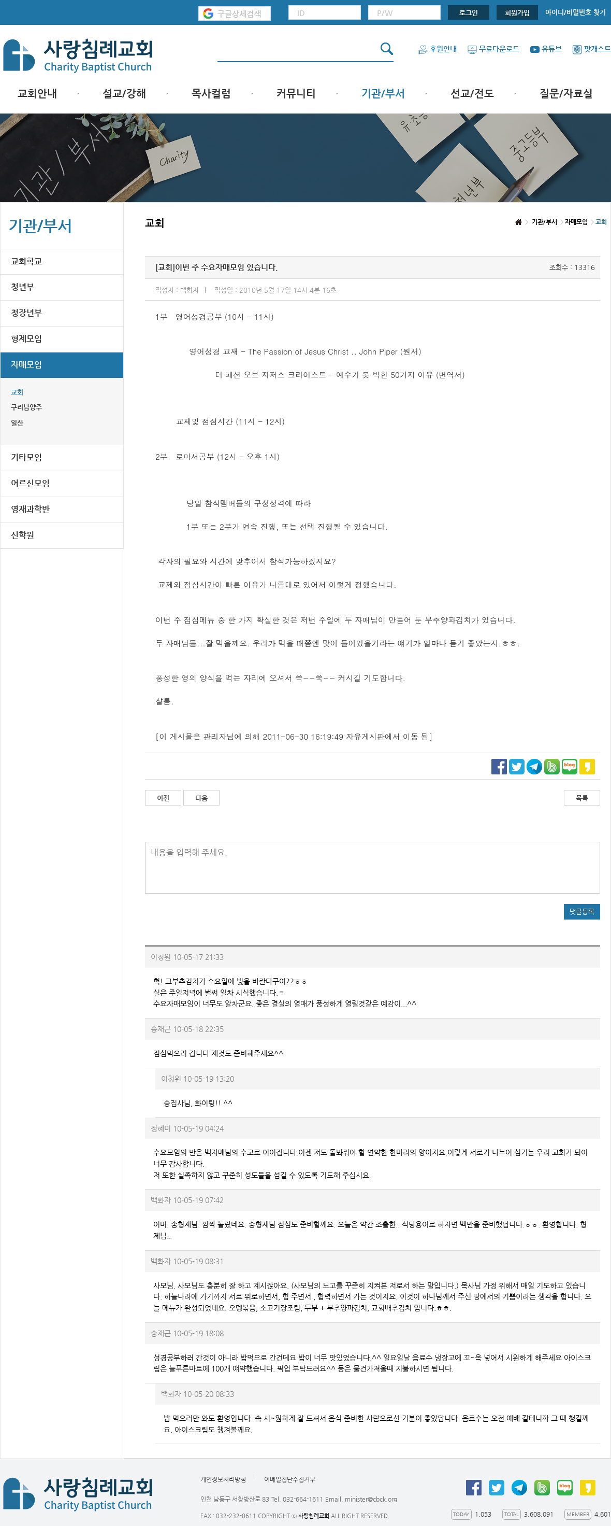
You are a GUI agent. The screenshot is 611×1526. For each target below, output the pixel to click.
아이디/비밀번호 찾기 (575, 12)
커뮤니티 (296, 94)
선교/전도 (472, 94)
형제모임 (26, 339)
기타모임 (26, 457)
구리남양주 (26, 407)
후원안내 (437, 49)
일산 (17, 423)
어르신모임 (30, 483)
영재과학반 (30, 509)
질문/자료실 (566, 94)
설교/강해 (124, 94)
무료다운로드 (493, 49)
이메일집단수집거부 (289, 1479)
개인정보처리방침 (223, 1479)
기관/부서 (383, 94)
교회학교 (26, 261)
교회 (17, 392)
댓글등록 (582, 911)
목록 (582, 798)
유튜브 (546, 49)
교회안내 (37, 94)
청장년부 (26, 313)
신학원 (22, 535)
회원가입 (517, 13)
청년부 (22, 287)
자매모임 (26, 365)
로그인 (468, 13)
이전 (163, 798)
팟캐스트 (591, 49)
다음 (201, 798)
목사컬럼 (211, 94)
